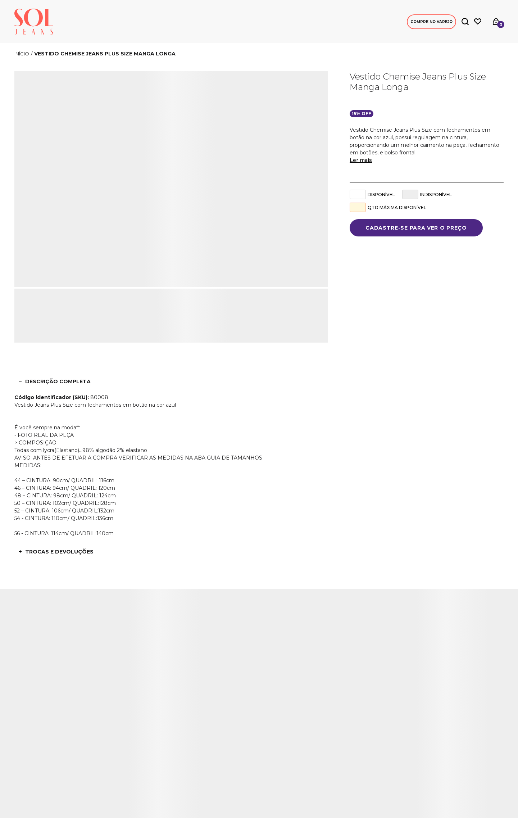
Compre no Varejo (431, 21)
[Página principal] (33, 22)
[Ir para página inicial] (21, 53)
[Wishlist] (477, 21)
